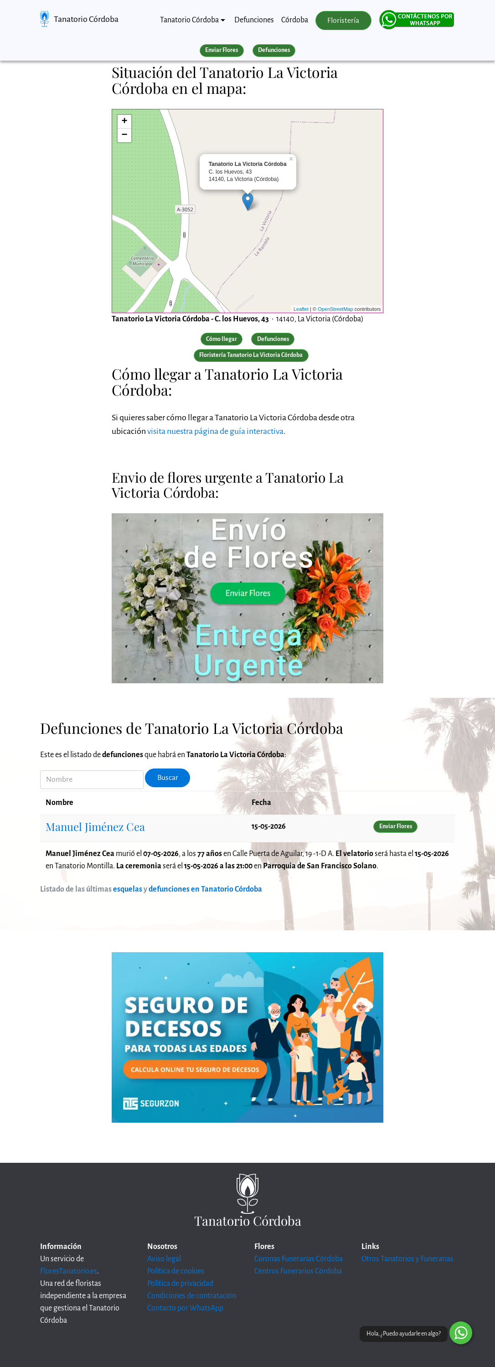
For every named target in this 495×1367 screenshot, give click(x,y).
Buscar (167, 778)
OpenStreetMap (335, 309)
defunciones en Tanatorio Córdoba (205, 889)
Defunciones (254, 20)
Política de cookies (175, 1271)
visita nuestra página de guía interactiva (215, 431)
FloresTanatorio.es (68, 1271)
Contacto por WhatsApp (185, 1308)
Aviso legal (164, 1259)
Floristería (343, 20)
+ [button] (125, 122)
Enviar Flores (221, 50)
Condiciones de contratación (191, 1296)
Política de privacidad (180, 1283)
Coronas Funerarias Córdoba (298, 1259)
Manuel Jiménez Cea (95, 826)
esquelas (127, 889)
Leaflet (301, 309)
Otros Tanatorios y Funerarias (407, 1259)
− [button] (125, 135)
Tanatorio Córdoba (86, 19)
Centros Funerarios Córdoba (298, 1271)
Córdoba (294, 20)
